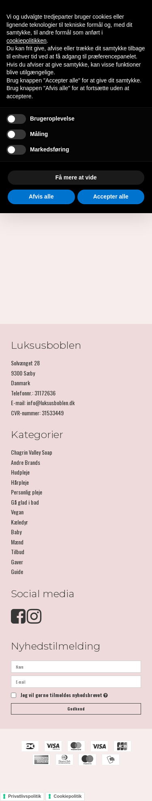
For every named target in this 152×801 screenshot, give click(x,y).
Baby (16, 531)
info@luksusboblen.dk (51, 402)
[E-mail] (76, 680)
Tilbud (17, 551)
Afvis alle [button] (41, 196)
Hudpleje (20, 472)
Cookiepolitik (67, 796)
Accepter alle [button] (110, 196)
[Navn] (76, 665)
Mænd (17, 542)
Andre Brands (25, 462)
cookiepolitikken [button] (26, 40)
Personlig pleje (26, 492)
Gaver (17, 561)
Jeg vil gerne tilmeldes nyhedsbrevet (64, 695)
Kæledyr (19, 522)
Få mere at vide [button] (76, 177)
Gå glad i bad (25, 502)
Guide (17, 571)
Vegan (17, 511)
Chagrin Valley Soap (31, 452)
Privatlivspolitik (24, 796)
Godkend (76, 708)
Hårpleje (20, 482)
